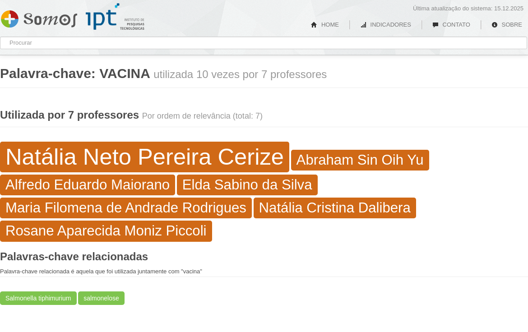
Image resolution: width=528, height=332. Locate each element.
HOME (325, 24)
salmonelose (101, 298)
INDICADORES (385, 24)
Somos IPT (39, 17)
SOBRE (506, 24)
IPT (115, 16)
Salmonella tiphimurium (38, 298)
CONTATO (451, 24)
